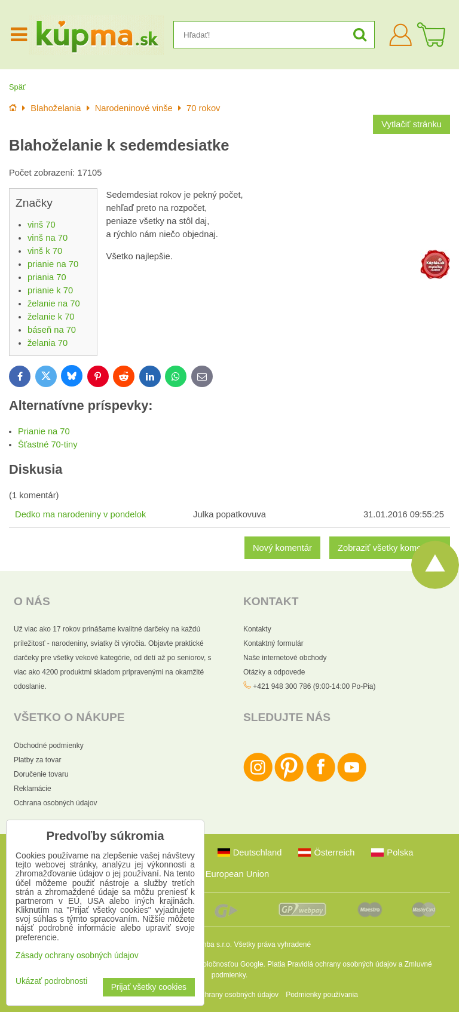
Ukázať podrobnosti (51, 981)
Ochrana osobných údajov (55, 803)
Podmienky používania (322, 994)
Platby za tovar (37, 760)
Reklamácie (32, 788)
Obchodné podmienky (49, 745)
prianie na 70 (52, 264)
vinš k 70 (44, 251)
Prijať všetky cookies (148, 987)
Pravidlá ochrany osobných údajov (342, 964)
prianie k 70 (50, 290)
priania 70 (46, 277)
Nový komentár (282, 548)
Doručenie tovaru (41, 774)
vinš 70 (41, 224)
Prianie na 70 (44, 431)
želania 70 (47, 343)
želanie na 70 (53, 303)
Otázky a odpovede (274, 672)
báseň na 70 (51, 330)
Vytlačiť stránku (411, 124)
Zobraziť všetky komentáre (390, 548)
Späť (17, 86)
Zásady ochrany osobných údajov (225, 994)
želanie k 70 (51, 316)
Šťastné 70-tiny (48, 444)
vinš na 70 (47, 238)
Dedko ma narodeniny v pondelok (80, 514)
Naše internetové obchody (284, 658)
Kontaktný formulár (273, 643)
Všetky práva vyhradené (272, 944)
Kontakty (257, 629)
